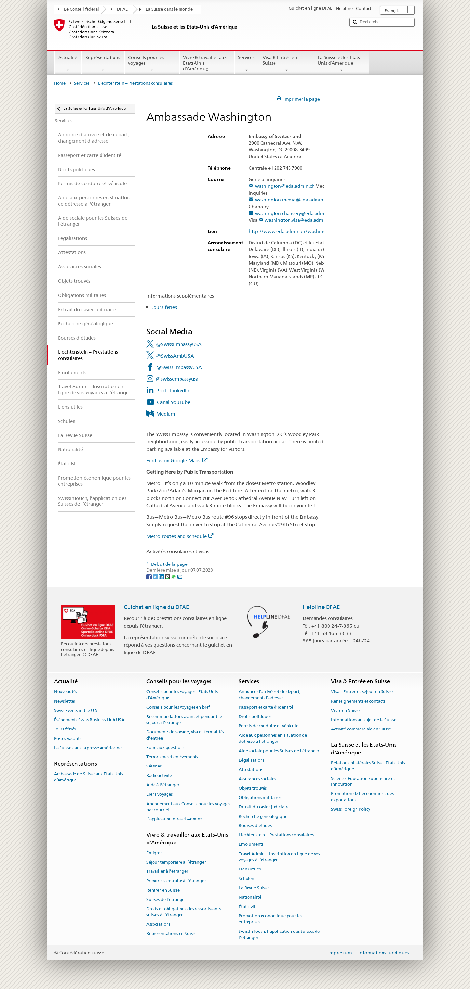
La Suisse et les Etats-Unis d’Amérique (341, 63)
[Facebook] (149, 576)
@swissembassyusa (177, 379)
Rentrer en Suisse (163, 890)
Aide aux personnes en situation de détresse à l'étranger (273, 738)
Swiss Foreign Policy (350, 809)
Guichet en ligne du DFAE (156, 607)
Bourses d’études (255, 825)
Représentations (103, 63)
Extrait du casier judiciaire (264, 807)
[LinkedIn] (162, 576)
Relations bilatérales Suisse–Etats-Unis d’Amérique (368, 765)
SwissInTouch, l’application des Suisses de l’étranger (279, 934)
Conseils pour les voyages (152, 63)
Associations (158, 924)
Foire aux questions (165, 747)
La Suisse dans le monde (169, 9)
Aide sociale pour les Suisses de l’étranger (279, 750)
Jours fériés (164, 307)
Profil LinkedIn (172, 390)
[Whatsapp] (174, 576)
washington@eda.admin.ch (285, 186)
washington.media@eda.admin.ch (292, 199)
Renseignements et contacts (358, 701)
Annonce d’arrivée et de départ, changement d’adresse (269, 694)
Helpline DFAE (321, 607)
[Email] (179, 576)
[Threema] (168, 576)
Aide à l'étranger (162, 784)
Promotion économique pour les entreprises (270, 919)
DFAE (122, 9)
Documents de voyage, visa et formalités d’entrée (185, 735)
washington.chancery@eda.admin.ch (294, 213)
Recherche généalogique (263, 816)
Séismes (154, 766)
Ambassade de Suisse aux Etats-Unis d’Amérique (88, 776)
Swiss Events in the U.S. (76, 710)
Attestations (250, 769)
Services (246, 63)
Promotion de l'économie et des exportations (362, 796)
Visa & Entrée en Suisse (286, 63)
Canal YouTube (173, 402)
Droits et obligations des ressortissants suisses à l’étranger (183, 912)
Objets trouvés (253, 788)
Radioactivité (159, 775)
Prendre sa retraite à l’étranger (176, 880)
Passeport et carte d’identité (266, 707)
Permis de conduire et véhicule (268, 726)
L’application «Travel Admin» (174, 819)
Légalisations (251, 760)
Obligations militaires (260, 797)
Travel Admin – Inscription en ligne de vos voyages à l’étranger (279, 856)
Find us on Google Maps (176, 460)
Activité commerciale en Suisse (361, 729)
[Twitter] (156, 576)
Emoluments (251, 844)
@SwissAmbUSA (175, 356)
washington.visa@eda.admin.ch (299, 220)
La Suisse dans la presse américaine (88, 747)
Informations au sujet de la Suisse (363, 719)
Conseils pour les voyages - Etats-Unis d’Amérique (182, 694)
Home (60, 83)
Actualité (68, 63)
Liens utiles (250, 869)
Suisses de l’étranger (166, 899)
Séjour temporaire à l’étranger (176, 862)
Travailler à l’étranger (167, 871)
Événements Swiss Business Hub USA (89, 719)
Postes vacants (67, 738)
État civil (247, 906)
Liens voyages (159, 794)
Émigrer (154, 852)
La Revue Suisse (254, 887)
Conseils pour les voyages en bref (178, 707)
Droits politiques (255, 716)
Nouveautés (65, 691)
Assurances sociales (257, 779)
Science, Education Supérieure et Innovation (363, 781)
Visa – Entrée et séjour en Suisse (362, 691)
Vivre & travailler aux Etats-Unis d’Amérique (207, 64)
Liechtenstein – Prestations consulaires (276, 834)
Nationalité (250, 897)
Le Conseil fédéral (81, 9)
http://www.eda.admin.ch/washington (294, 231)
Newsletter (64, 701)
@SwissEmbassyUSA (179, 344)
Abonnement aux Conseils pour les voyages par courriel (188, 806)
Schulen (246, 878)
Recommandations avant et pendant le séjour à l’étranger (184, 719)
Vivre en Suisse (345, 710)
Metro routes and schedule (179, 536)
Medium (165, 414)
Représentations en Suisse (171, 933)
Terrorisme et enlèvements (172, 756)
